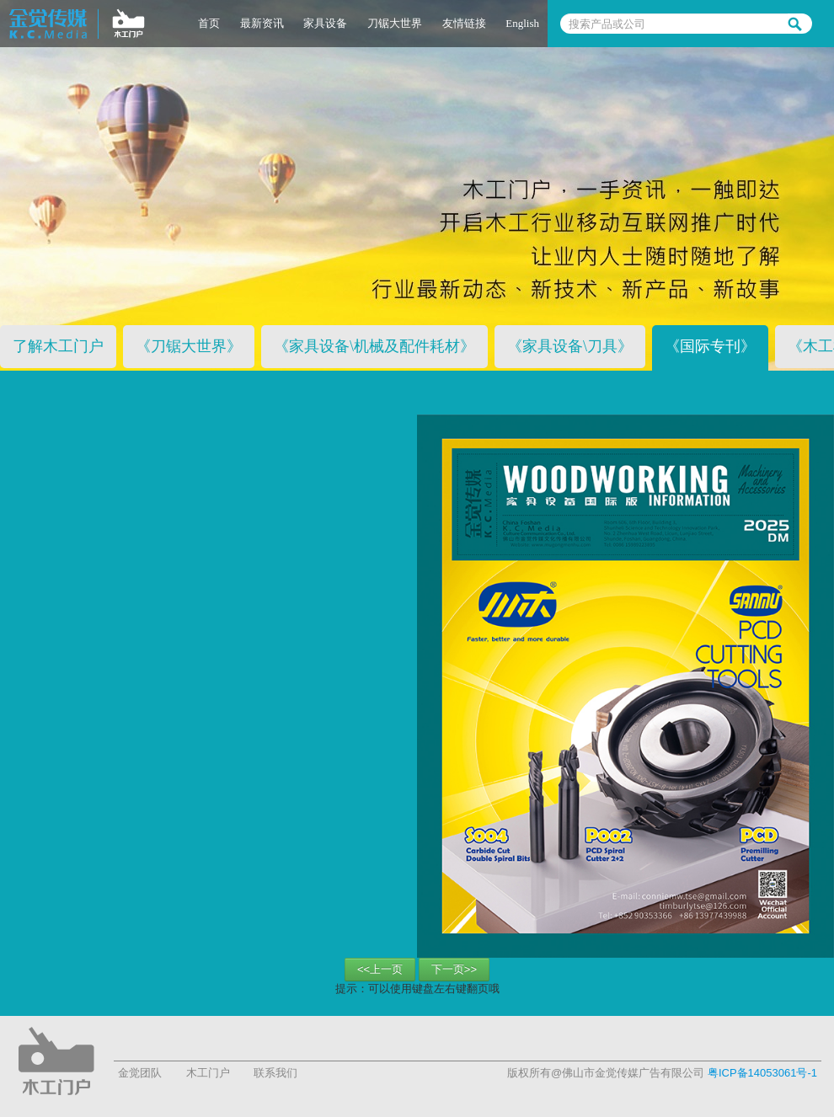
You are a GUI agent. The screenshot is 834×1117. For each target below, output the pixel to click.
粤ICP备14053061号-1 (762, 1072)
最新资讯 (262, 23)
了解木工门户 (58, 346)
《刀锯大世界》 (189, 346)
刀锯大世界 (394, 23)
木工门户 (208, 1072)
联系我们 (275, 1072)
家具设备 (325, 23)
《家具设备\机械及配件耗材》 (374, 346)
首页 (209, 23)
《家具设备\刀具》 (570, 346)
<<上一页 (380, 969)
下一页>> (454, 969)
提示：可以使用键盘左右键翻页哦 (417, 988)
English (522, 23)
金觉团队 (140, 1072)
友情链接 (464, 23)
